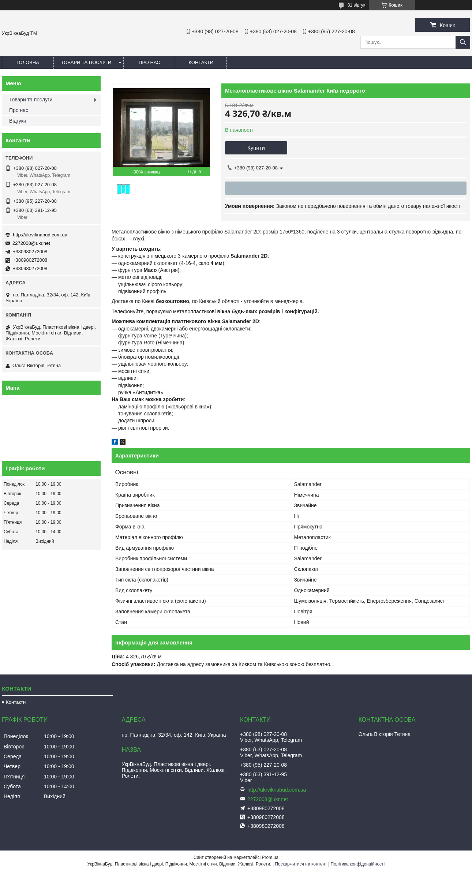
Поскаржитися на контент (301, 864)
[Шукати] (463, 42)
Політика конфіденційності (358, 864)
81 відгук (356, 5)
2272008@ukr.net (31, 243)
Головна (27, 62)
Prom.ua (270, 857)
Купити (256, 148)
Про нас (149, 62)
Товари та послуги (86, 62)
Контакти (200, 62)
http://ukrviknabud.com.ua (40, 235)
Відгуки (17, 121)
